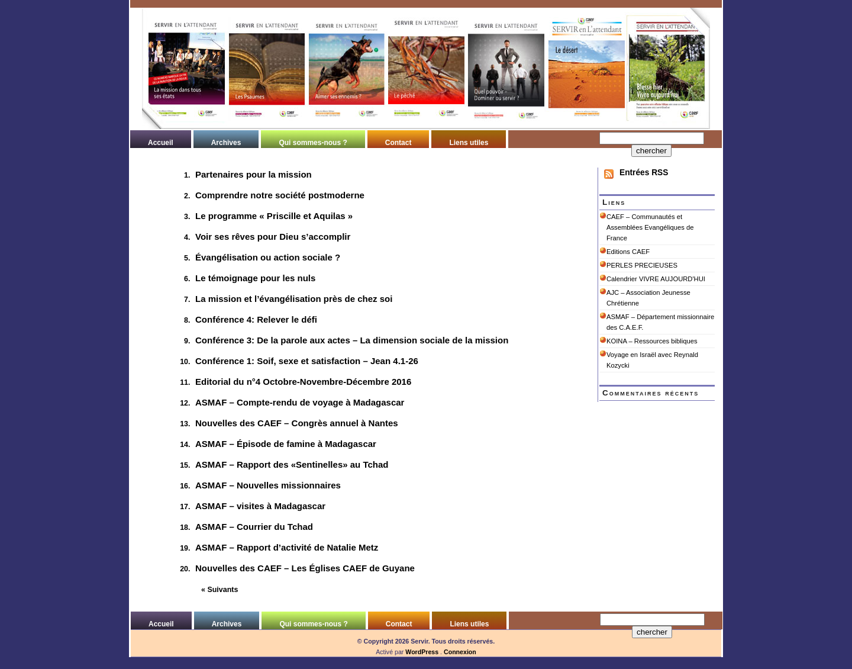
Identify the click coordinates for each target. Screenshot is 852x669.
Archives (226, 143)
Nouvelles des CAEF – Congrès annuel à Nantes (296, 423)
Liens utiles (468, 143)
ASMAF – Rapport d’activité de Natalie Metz (286, 547)
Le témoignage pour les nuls (255, 278)
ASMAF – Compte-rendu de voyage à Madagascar (299, 402)
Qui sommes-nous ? (313, 143)
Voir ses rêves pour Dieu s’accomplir (272, 236)
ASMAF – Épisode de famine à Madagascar (285, 444)
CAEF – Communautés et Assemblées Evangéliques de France (649, 227)
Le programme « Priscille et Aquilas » (274, 216)
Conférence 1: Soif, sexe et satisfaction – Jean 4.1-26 (306, 361)
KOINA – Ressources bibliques (652, 341)
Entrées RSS (643, 172)
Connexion (460, 651)
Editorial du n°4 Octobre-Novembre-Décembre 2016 (303, 382)
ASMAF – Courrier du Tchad (254, 527)
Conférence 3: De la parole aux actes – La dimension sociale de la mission (351, 340)
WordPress (421, 651)
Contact (398, 143)
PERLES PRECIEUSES (641, 265)
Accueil (160, 143)
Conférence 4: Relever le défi (256, 319)
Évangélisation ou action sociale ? (267, 257)
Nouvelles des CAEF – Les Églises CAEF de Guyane (305, 568)
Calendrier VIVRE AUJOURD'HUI (655, 278)
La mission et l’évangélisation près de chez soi (293, 299)
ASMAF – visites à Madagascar (260, 506)
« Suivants (219, 590)
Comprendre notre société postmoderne (279, 195)
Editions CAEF (628, 251)
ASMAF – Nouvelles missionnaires (268, 485)
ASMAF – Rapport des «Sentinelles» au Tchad (291, 464)
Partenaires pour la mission (253, 174)
